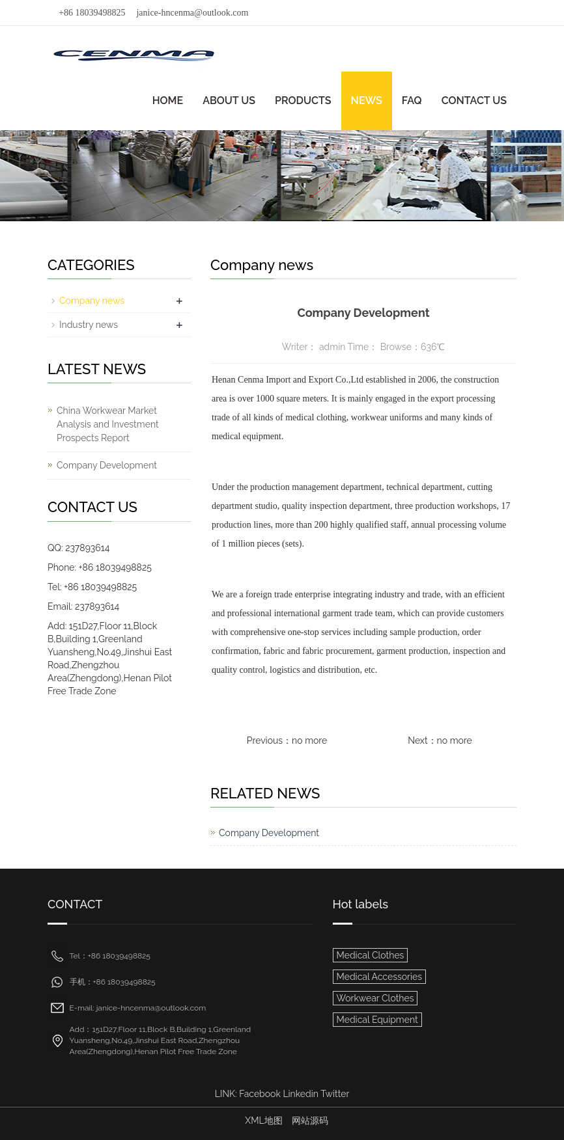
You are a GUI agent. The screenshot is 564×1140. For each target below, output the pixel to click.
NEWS (366, 100)
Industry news (88, 324)
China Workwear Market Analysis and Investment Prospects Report (108, 424)
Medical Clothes (370, 955)
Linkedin (300, 1094)
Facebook (260, 1094)
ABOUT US (229, 100)
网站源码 (310, 1120)
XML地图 (263, 1120)
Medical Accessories (379, 976)
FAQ (412, 100)
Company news (91, 300)
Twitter (334, 1094)
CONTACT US (474, 100)
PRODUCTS (303, 100)
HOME (168, 100)
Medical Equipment (377, 1019)
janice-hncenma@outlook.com (192, 13)
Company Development (269, 833)
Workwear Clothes (375, 998)
